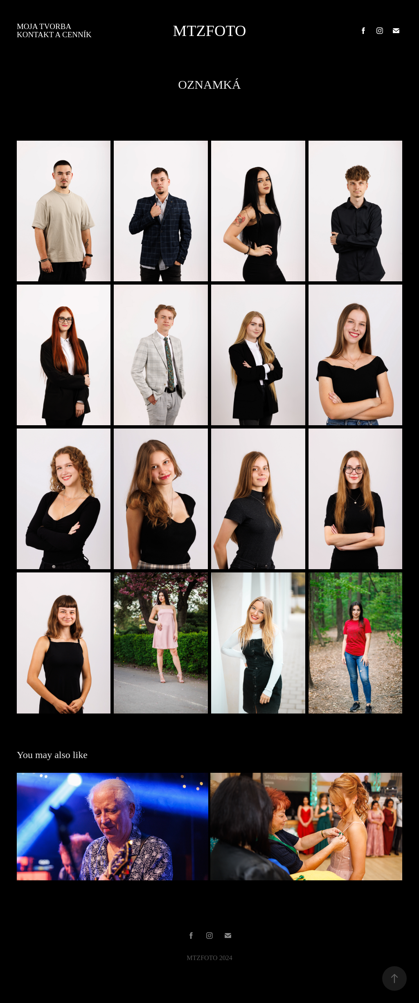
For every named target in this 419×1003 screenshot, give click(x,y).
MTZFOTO (209, 30)
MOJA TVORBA (44, 26)
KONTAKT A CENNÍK (54, 34)
